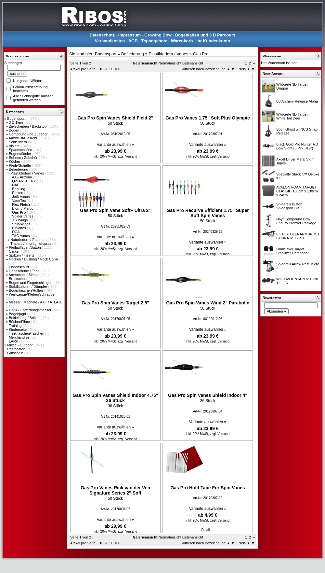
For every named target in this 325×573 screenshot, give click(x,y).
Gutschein (15, 353)
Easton (18, 193)
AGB (133, 40)
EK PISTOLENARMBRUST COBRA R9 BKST (297, 236)
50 (111, 69)
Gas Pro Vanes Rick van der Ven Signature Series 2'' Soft (115, 490)
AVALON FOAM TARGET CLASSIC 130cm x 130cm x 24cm (297, 191)
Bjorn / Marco (23, 208)
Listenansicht (192, 63)
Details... (208, 530)
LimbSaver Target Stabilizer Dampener (292, 251)
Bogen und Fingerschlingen (31, 283)
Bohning (19, 189)
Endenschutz (20, 267)
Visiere (14, 146)
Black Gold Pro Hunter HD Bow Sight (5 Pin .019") (297, 146)
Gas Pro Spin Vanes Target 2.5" (115, 302)
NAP (16, 185)
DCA (16, 232)
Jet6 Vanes (21, 197)
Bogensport (16, 118)
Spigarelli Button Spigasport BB (289, 206)
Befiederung (19, 169)
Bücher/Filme (20, 322)
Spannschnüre (21, 150)
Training (15, 326)
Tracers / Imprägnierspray (31, 243)
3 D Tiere (16, 122)
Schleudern (18, 142)
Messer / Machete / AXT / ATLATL (35, 302)
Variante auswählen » (115, 144)
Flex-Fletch (21, 204)
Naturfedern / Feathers (28, 240)
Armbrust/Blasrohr (24, 138)
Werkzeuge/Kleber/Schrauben (33, 294)
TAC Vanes (21, 236)
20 (106, 69)
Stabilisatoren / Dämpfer (28, 286)
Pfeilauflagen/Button (25, 247)
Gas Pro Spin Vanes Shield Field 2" (115, 117)
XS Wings (20, 220)
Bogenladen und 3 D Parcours (205, 35)
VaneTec (19, 201)
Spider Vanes (23, 216)
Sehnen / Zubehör (23, 158)
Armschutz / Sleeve (25, 275)
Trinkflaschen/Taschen (27, 333)
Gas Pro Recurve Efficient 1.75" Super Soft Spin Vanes (207, 213)
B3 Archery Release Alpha (297, 101)
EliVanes (19, 228)
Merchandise (19, 337)
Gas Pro (201, 53)
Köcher (15, 161)
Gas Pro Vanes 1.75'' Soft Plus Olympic (207, 117)
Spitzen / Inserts (22, 255)
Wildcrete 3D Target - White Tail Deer (293, 116)
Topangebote (154, 40)
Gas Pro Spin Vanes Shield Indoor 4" (207, 395)
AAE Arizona (22, 177)
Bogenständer (20, 154)
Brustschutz (19, 279)
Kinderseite (18, 329)
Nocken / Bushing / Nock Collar (34, 259)
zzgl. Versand (127, 156)
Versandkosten (110, 40)
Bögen (14, 130)
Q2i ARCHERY (24, 181)
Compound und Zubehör (28, 134)
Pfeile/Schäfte (20, 165)
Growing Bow (158, 35)
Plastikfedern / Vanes (27, 173)
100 (117, 69)
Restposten (16, 349)
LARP (14, 341)
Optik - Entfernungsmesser (30, 310)
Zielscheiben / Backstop (28, 126)
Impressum (129, 35)
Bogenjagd (18, 314)
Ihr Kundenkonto (213, 40)
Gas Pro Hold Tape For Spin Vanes (207, 487)
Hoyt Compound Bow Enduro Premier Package (296, 221)
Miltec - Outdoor (20, 345)
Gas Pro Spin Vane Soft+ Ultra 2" (115, 210)
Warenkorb (182, 40)
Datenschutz (102, 35)
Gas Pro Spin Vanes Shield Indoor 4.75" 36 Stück (115, 398)
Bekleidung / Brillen (24, 318)
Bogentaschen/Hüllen (26, 290)
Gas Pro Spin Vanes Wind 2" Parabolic (207, 302)
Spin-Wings (21, 224)
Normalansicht (169, 63)
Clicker (15, 251)
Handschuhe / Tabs (24, 271)
